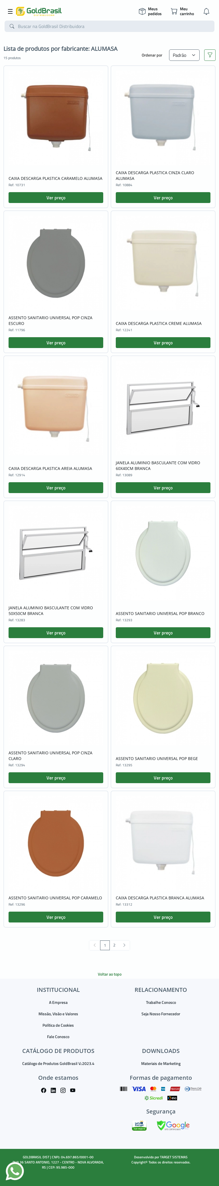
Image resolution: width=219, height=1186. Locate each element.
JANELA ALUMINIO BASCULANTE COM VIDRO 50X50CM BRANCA (51, 610)
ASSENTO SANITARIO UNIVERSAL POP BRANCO (160, 613)
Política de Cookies (58, 1025)
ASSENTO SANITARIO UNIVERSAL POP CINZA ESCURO (50, 320)
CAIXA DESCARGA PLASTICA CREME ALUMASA (159, 323)
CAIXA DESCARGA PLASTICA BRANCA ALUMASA (160, 897)
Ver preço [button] (55, 197)
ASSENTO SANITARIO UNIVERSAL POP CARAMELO (55, 897)
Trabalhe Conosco (161, 1002)
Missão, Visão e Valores (58, 1014)
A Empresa (58, 1002)
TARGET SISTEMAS (174, 1157)
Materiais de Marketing (161, 1063)
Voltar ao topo (109, 974)
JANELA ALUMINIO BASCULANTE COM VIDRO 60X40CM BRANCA (158, 465)
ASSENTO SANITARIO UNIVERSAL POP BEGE (157, 758)
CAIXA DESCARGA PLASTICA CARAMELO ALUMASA (55, 178)
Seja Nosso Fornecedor (160, 1014)
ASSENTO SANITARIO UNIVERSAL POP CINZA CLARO (50, 755)
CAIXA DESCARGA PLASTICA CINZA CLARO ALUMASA (155, 175)
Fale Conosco (58, 1037)
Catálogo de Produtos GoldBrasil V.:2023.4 (58, 1063)
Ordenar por (152, 55)
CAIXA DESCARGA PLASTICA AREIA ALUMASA (50, 468)
